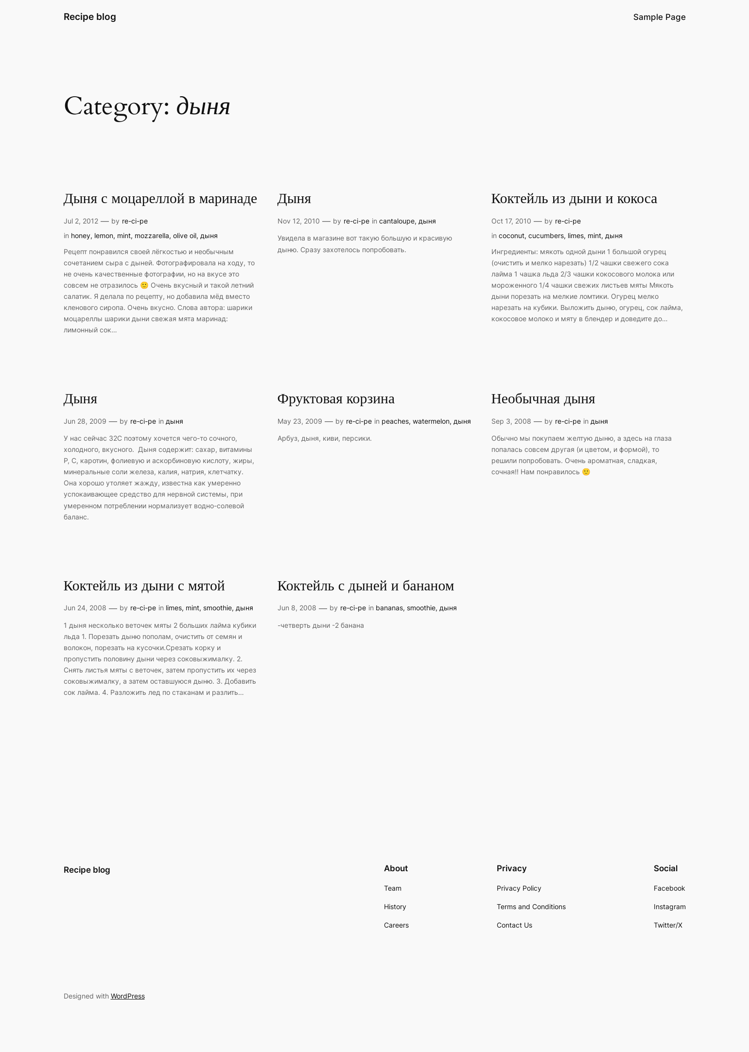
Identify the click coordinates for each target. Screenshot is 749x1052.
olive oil (184, 235)
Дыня (295, 199)
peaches (395, 421)
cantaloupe (397, 221)
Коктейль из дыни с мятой (144, 586)
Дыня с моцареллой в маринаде (161, 199)
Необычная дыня (543, 399)
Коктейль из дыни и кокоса (574, 199)
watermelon (431, 421)
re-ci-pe (135, 221)
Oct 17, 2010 (511, 221)
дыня (209, 235)
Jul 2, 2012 (81, 221)
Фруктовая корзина (336, 399)
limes (576, 235)
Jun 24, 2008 (85, 608)
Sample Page (659, 17)
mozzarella (152, 235)
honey (80, 235)
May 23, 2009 (300, 421)
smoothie (217, 608)
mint (124, 235)
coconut (511, 235)
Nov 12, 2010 (299, 221)
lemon (103, 235)
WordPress (128, 996)
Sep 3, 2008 (511, 421)
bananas (389, 608)
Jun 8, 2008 (297, 608)
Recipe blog (90, 16)
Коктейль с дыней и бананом (366, 586)
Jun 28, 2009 (85, 421)
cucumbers (546, 235)
